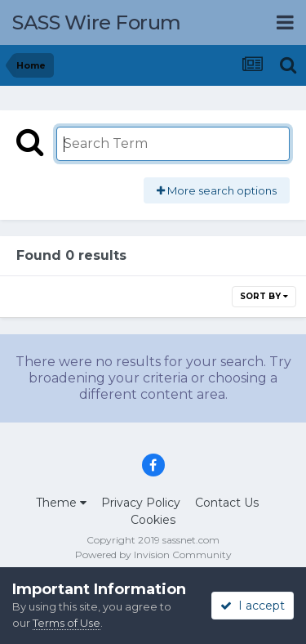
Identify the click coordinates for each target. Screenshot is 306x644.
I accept (252, 605)
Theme (61, 502)
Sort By (264, 296)
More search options (217, 190)
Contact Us (227, 502)
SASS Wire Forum (96, 22)
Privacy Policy (140, 502)
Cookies (153, 519)
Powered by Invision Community (153, 554)
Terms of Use (66, 622)
